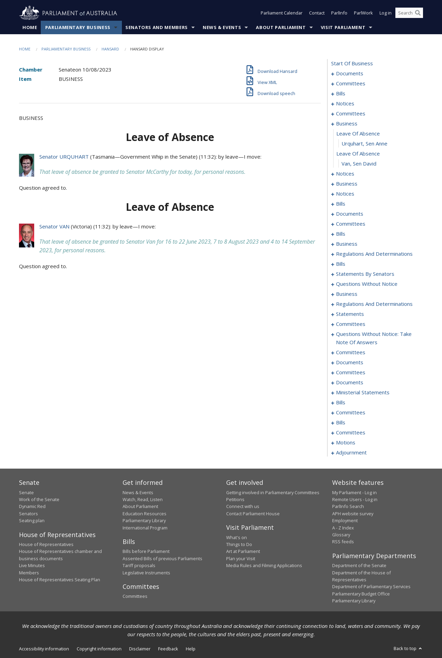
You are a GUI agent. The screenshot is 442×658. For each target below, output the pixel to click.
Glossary (341, 535)
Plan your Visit (240, 558)
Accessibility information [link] (44, 649)
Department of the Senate (359, 566)
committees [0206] (350, 352)
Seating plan (32, 521)
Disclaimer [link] (140, 649)
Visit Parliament (343, 27)
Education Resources (144, 513)
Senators (28, 513)
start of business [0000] (352, 63)
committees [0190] (350, 324)
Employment (345, 521)
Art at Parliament (243, 551)
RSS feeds (343, 542)
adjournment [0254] (351, 452)
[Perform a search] (418, 13)
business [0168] (346, 294)
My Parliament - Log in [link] (354, 492)
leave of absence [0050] (358, 153)
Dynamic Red (32, 507)
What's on (236, 537)
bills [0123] (340, 264)
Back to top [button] (408, 648)
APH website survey (352, 513)
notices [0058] (345, 193)
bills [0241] (340, 422)
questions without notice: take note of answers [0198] (374, 338)
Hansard (110, 48)
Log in (385, 13)
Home (29, 27)
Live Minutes (32, 566)
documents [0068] (349, 213)
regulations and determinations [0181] (374, 304)
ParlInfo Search (348, 507)
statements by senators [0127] (365, 274)
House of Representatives (46, 544)
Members (29, 573)
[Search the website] (409, 13)
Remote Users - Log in (354, 499)
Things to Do (239, 544)
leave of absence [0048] (358, 133)
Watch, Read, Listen (143, 499)
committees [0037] (350, 113)
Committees (135, 596)
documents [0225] (349, 382)
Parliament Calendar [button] (281, 13)
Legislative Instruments (146, 573)
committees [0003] (350, 83)
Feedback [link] (168, 649)
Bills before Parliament (146, 551)
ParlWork (363, 13)
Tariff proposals (139, 566)
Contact (317, 13)
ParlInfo (339, 13)
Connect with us (242, 507)
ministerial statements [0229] (363, 392)
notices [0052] (345, 173)
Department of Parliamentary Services (371, 587)
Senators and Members (156, 27)
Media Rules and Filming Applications (264, 566)
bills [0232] (340, 402)
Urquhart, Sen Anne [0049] (364, 143)
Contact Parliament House (253, 513)
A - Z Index (343, 528)
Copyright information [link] (99, 649)
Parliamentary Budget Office (361, 594)
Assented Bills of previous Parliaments (162, 558)
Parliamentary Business (77, 27)
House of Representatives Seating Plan (59, 579)
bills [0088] (340, 234)
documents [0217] (349, 362)
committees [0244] (350, 432)
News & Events (222, 27)
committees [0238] (350, 412)
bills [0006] (340, 93)
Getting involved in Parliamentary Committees (272, 492)
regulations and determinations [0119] (374, 254)
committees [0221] (350, 372)
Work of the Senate (39, 499)
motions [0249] (345, 442)
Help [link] (190, 649)
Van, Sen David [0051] (359, 163)
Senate (26, 492)
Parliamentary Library (144, 521)
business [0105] (346, 244)
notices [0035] (345, 103)
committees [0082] (350, 223)
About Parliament (281, 27)
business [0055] (346, 183)
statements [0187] (350, 314)
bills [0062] (340, 203)
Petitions (235, 499)
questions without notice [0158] (366, 284)
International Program (145, 528)
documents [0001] (349, 73)
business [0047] (346, 123)
